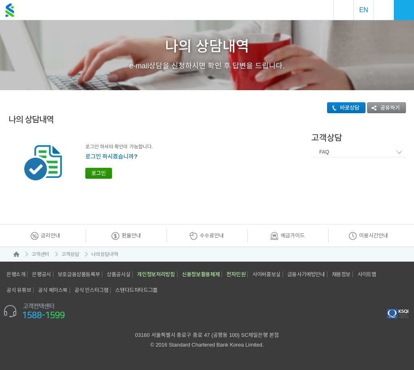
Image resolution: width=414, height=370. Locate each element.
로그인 (98, 173)
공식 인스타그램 (91, 290)
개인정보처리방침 (156, 274)
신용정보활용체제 (201, 274)
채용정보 (341, 274)
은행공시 (41, 274)
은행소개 (15, 274)
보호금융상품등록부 (79, 274)
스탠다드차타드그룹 (136, 290)
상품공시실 (118, 274)
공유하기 (384, 108)
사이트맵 (366, 274)
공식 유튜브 (18, 290)
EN (363, 9)
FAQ (324, 152)
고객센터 (40, 254)
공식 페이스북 (53, 290)
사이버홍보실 (266, 274)
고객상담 (70, 254)
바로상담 (343, 108)
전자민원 (235, 274)
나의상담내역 (104, 254)
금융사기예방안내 (306, 274)
